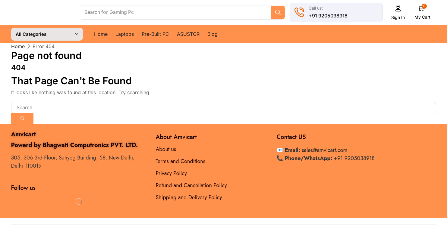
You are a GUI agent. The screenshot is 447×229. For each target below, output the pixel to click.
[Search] (279, 12)
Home (18, 46)
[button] (399, 12)
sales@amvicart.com (324, 150)
